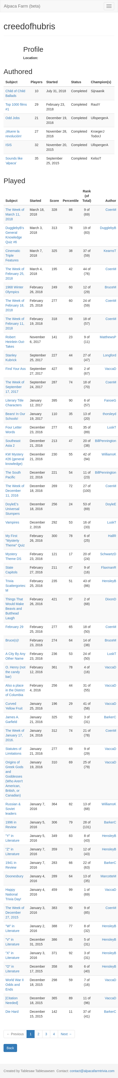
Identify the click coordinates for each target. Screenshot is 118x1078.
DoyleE (110, 504)
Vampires (12, 522)
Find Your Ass (15, 369)
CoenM (110, 210)
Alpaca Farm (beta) (22, 6)
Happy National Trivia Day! (13, 894)
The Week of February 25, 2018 (14, 273)
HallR (112, 536)
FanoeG (110, 400)
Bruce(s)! (12, 640)
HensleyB (109, 581)
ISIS (8, 145)
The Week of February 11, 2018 (14, 323)
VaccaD (110, 369)
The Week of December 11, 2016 (14, 490)
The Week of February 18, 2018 (14, 305)
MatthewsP (108, 337)
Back (10, 1048)
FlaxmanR (108, 567)
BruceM (110, 287)
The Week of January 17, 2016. (14, 735)
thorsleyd (109, 414)
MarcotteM (108, 876)
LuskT (111, 427)
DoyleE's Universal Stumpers (12, 508)
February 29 (14, 627)
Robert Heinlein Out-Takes (15, 341)
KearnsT (110, 251)
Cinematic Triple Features (12, 255)
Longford (109, 355)
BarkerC (110, 717)
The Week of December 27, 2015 (14, 912)
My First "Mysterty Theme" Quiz (15, 540)
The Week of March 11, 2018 (14, 214)
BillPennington (105, 441)
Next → (66, 1034)
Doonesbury (14, 876)
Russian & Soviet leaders (13, 808)
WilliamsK (109, 454)
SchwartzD (108, 554)
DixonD (110, 599)
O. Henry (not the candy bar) (15, 672)
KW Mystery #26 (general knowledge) (14, 459)
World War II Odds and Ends (14, 984)
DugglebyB (108, 228)
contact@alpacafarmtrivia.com (92, 1071)
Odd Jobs (12, 118)
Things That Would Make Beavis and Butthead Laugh (14, 608)
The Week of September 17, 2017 (14, 387)
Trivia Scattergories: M (15, 585)
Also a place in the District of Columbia (15, 690)
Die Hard (11, 1011)
